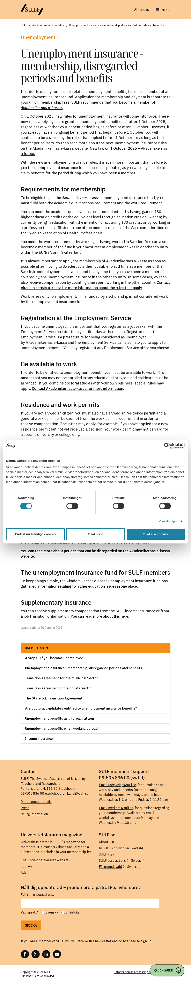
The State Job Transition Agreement (53, 698)
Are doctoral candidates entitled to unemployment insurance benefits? (81, 708)
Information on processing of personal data (142, 972)
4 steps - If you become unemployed (54, 658)
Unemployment (37, 648)
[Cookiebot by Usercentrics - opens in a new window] (167, 446)
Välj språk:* (29, 912)
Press (25, 808)
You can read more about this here (99, 616)
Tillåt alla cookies (155, 534)
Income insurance (39, 738)
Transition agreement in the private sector (58, 688)
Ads (23, 872)
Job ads (27, 866)
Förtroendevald (110, 867)
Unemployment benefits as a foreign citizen (59, 718)
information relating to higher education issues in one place (87, 586)
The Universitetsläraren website (45, 860)
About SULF (108, 842)
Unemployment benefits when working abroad (61, 728)
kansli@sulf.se (78, 793)
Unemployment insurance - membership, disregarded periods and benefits (83, 668)
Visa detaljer (168, 521)
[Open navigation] (162, 10)
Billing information (34, 814)
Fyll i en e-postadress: (37, 895)
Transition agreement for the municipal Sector (61, 678)
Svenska (52, 912)
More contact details (36, 802)
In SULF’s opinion (111, 848)
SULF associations (112, 860)
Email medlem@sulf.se (116, 808)
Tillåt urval (95, 534)
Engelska (73, 912)
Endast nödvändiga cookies (35, 534)
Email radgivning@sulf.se (117, 785)
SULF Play (106, 854)
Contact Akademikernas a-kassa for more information (77, 388)
